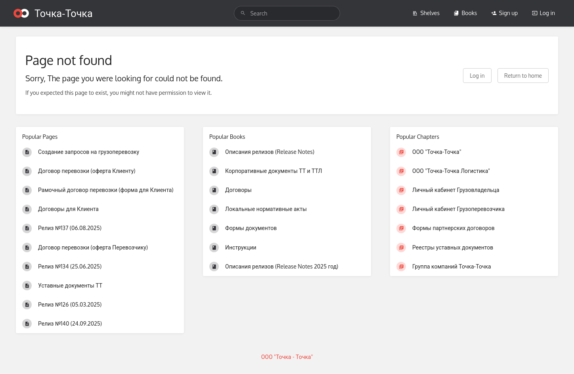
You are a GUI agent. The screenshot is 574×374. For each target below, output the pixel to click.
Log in (543, 13)
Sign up (504, 13)
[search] (287, 13)
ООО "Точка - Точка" (287, 356)
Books (465, 13)
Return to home (523, 75)
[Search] (243, 13)
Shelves (426, 13)
